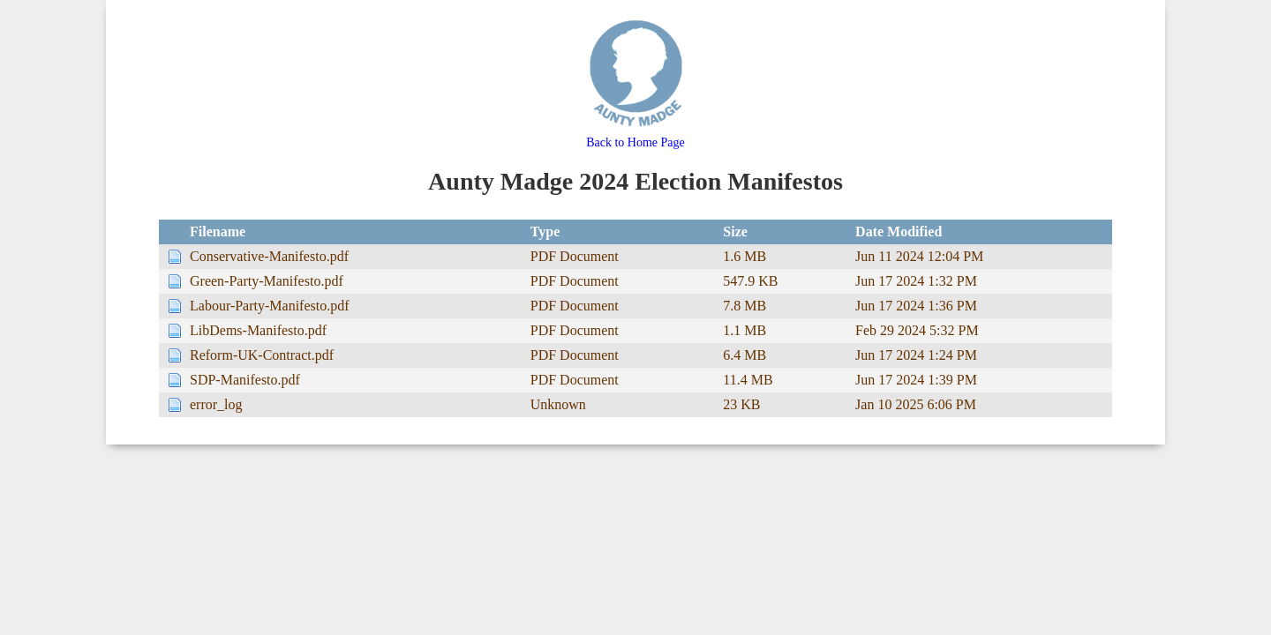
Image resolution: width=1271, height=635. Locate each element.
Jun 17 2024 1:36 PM (916, 305)
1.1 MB (744, 330)
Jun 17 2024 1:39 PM (916, 379)
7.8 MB (744, 305)
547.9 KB (750, 280)
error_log (216, 404)
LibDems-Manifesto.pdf (258, 330)
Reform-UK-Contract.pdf (262, 354)
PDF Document (574, 256)
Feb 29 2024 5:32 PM (917, 330)
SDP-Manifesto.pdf (245, 379)
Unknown (558, 404)
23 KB (741, 404)
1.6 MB (744, 256)
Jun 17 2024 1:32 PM (916, 280)
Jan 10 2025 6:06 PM (915, 404)
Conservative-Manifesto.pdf (269, 256)
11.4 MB (747, 379)
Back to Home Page (636, 135)
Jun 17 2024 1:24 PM (916, 354)
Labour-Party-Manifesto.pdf (270, 305)
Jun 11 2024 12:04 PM (919, 256)
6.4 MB (744, 354)
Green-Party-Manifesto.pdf (266, 280)
